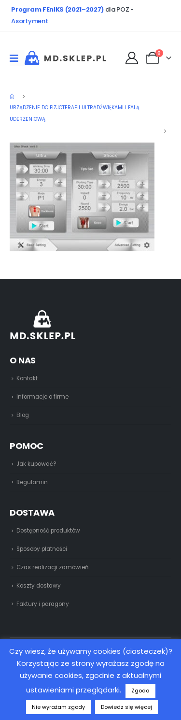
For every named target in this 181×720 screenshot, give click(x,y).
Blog (22, 415)
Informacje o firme (42, 397)
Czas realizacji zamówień (52, 567)
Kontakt (27, 378)
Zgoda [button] (140, 690)
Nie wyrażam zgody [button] (58, 707)
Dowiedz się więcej (126, 707)
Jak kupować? (36, 464)
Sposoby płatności (41, 549)
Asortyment (29, 21)
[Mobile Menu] (17, 58)
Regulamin (32, 482)
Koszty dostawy (38, 586)
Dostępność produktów (48, 530)
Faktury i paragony (42, 604)
